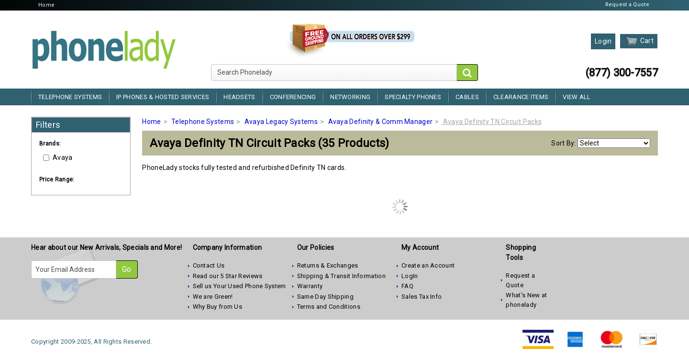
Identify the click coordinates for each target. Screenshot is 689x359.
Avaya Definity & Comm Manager (380, 121)
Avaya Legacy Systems (281, 121)
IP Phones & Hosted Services (162, 97)
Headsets (239, 97)
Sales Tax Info (421, 296)
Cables (467, 97)
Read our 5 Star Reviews (228, 276)
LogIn (409, 276)
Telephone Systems (70, 97)
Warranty (309, 286)
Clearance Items (521, 97)
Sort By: (563, 143)
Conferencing (293, 97)
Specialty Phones (413, 97)
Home (46, 5)
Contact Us (209, 265)
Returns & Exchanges (327, 265)
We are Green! (213, 296)
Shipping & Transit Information (341, 276)
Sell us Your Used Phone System (239, 286)
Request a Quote (627, 4)
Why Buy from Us (218, 306)
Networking (350, 97)
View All (576, 97)
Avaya (58, 157)
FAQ (407, 286)
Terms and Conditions (328, 306)
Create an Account (428, 265)
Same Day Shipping (325, 296)
